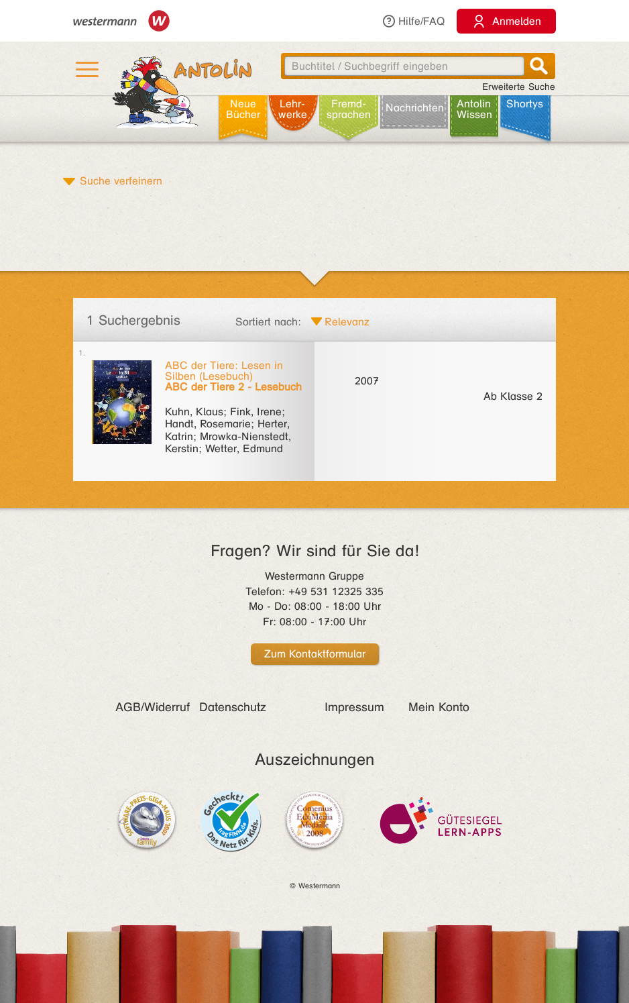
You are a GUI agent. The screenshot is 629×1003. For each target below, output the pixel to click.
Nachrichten (415, 107)
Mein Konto (438, 707)
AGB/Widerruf (152, 707)
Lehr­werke (292, 109)
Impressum (354, 707)
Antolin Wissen (474, 109)
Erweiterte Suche (518, 87)
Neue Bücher (243, 109)
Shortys (524, 103)
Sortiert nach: (268, 321)
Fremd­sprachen (349, 109)
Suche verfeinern (121, 180)
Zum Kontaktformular (314, 653)
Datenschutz (232, 707)
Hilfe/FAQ (413, 21)
